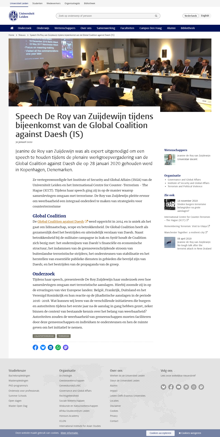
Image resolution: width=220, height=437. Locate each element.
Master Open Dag (18, 406)
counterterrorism (44, 336)
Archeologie (65, 375)
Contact (114, 421)
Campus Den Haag (151, 28)
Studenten (37, 3)
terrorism (63, 336)
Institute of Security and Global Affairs (188, 183)
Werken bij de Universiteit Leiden (127, 375)
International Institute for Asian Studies (80, 426)
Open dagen (15, 400)
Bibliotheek (89, 3)
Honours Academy (69, 416)
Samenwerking (106, 28)
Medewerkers (53, 3)
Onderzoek (24, 28)
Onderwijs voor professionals (24, 390)
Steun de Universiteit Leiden (125, 380)
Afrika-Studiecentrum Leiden (74, 411)
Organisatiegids (72, 3)
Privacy (114, 416)
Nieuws (22, 35)
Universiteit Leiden (19, 3)
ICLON (62, 421)
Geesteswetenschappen (71, 380)
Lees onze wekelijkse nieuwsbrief (178, 375)
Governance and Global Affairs (184, 179)
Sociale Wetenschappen (72, 400)
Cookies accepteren (160, 433)
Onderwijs (43, 28)
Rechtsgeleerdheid (69, 395)
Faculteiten (127, 28)
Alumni (171, 28)
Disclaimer (115, 406)
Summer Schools (17, 395)
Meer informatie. (69, 433)
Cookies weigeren (191, 433)
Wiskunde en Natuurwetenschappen (78, 406)
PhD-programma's (18, 385)
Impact (113, 390)
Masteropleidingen (18, 380)
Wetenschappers (64, 28)
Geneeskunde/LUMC (70, 385)
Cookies (114, 411)
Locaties (114, 400)
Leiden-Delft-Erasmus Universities (127, 395)
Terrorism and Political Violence (185, 186)
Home (11, 35)
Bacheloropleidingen (19, 375)
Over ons (86, 28)
